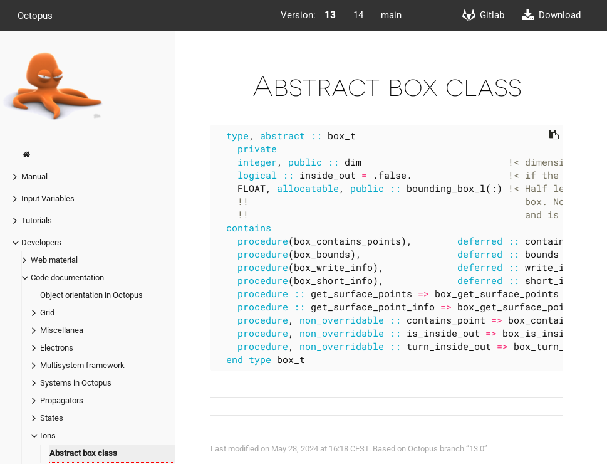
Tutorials (36, 220)
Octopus (35, 15)
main (391, 15)
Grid (47, 312)
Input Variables (48, 198)
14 (358, 15)
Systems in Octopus (76, 383)
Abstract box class (83, 453)
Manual (34, 176)
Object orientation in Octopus (91, 295)
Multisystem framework (82, 365)
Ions (48, 435)
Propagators (61, 400)
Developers (41, 242)
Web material (54, 260)
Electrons (56, 347)
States (51, 418)
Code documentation (67, 277)
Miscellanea (61, 330)
